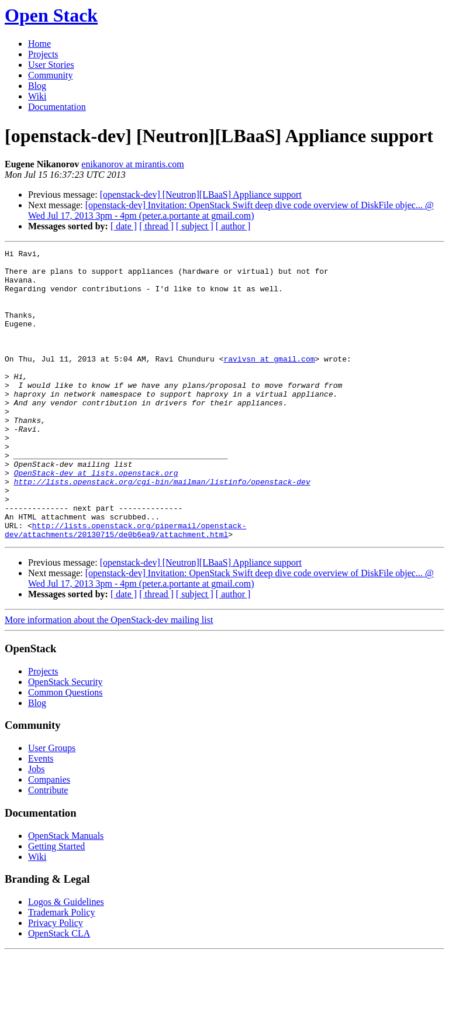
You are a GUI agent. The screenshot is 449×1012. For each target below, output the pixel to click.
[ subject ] (194, 226)
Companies (49, 837)
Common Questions (65, 750)
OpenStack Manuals (65, 894)
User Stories (51, 65)
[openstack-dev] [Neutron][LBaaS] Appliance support (201, 194)
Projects (43, 54)
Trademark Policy (61, 970)
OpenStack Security (65, 740)
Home (39, 44)
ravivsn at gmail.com (269, 381)
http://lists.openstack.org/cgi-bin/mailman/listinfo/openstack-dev (162, 529)
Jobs (36, 827)
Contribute (48, 848)
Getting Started (56, 904)
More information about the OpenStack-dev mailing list (109, 678)
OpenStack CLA (59, 991)
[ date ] (123, 226)
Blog (37, 86)
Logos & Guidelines (66, 960)
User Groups (51, 806)
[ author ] (233, 226)
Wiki (37, 96)
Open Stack (51, 15)
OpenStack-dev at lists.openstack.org (96, 518)
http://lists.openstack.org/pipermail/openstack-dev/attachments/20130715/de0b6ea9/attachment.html (125, 586)
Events (41, 816)
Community (50, 75)
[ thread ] (156, 226)
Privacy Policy (55, 981)
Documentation (57, 107)
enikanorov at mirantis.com (132, 164)
